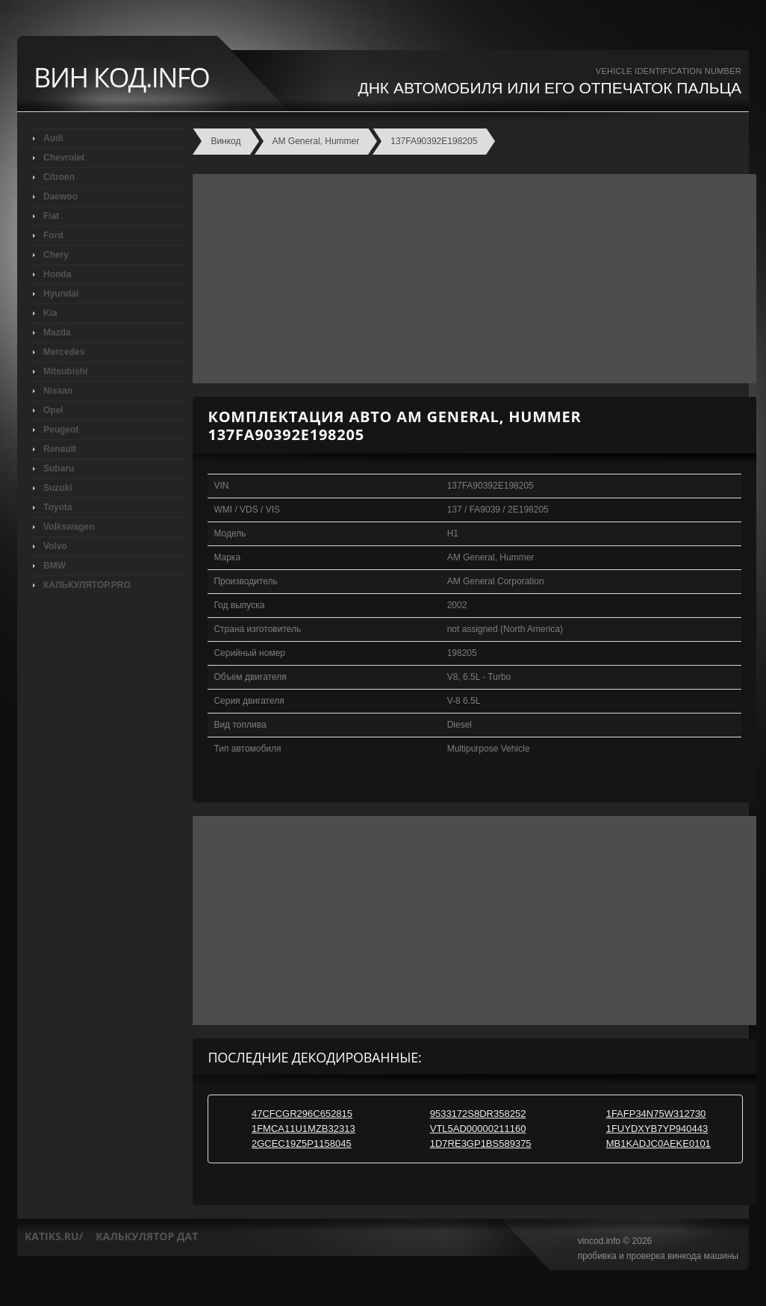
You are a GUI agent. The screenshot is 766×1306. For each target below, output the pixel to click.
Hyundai (60, 293)
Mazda (57, 332)
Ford (53, 235)
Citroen (59, 177)
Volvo (55, 546)
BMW (54, 565)
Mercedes (63, 352)
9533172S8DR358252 (478, 1113)
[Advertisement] (470, 278)
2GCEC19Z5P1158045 (302, 1143)
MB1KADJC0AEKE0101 (658, 1143)
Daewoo (60, 196)
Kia (50, 313)
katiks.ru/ (54, 1236)
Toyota (57, 507)
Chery (56, 255)
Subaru (58, 468)
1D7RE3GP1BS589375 (481, 1143)
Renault (59, 449)
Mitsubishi (65, 371)
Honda (57, 274)
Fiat (51, 216)
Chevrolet (63, 157)
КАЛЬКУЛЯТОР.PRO (87, 585)
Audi (53, 138)
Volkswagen (68, 527)
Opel (53, 410)
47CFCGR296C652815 (302, 1113)
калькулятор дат (147, 1236)
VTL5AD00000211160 (478, 1128)
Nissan (57, 391)
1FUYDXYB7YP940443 (657, 1128)
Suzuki (57, 488)
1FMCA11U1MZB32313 (303, 1128)
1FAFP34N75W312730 (656, 1113)
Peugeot (60, 429)
